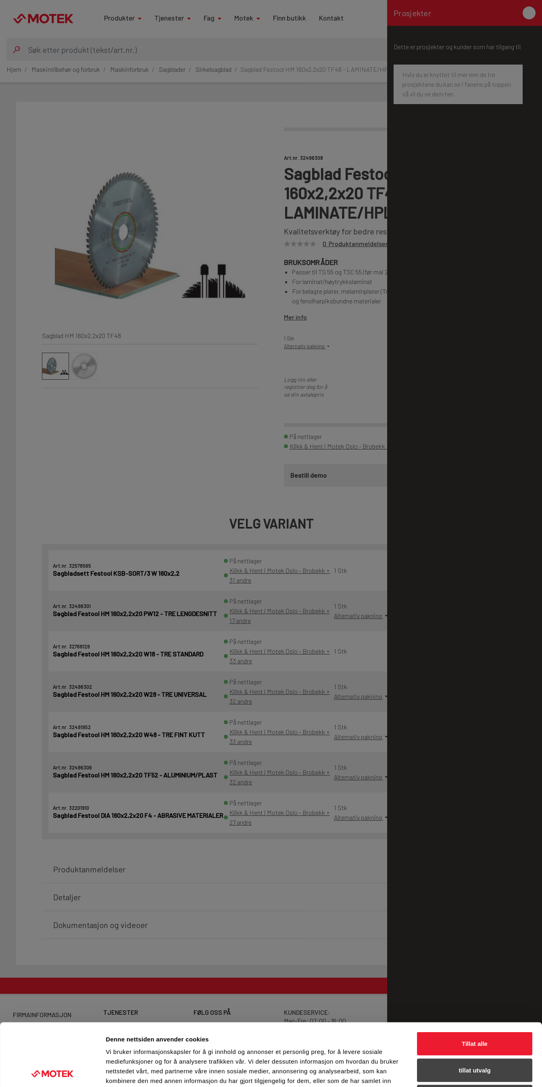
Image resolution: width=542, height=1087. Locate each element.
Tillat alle (475, 981)
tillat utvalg (474, 1007)
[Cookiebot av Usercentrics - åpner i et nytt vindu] (52, 1071)
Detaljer (429, 1071)
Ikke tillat (475, 1034)
